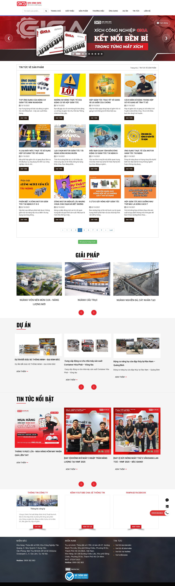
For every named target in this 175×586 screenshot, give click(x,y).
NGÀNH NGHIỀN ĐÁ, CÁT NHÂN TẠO (136, 300)
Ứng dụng (113, 11)
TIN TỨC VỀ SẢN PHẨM (147, 68)
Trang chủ (56, 11)
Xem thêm (23, 118)
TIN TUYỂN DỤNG (121, 555)
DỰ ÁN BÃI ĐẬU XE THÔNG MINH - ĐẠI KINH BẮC (37, 359)
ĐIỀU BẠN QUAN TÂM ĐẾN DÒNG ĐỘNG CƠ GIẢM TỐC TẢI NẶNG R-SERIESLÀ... (103, 153)
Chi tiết (38, 527)
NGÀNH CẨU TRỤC (88, 300)
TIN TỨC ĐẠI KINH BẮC (123, 545)
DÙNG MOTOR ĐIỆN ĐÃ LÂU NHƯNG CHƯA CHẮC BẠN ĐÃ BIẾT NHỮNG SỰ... (69, 204)
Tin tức (136, 11)
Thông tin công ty (37, 509)
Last (111, 230)
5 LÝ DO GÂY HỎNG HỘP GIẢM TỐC (104, 201)
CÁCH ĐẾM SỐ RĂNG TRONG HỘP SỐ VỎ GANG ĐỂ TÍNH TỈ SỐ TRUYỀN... (138, 102)
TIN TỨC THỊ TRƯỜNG (122, 552)
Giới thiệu (69, 11)
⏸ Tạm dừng (162, 23)
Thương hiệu (98, 11)
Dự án (125, 11)
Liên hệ (147, 11)
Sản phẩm (83, 11)
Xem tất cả (87, 527)
